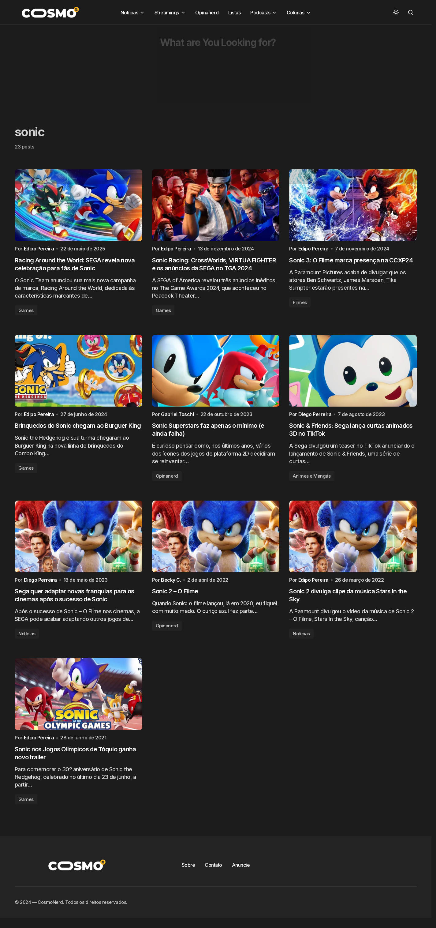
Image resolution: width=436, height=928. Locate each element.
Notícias (26, 638)
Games (26, 312)
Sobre (188, 871)
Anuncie (241, 871)
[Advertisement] (183, 68)
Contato (213, 871)
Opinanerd (167, 479)
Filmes (300, 304)
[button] (396, 12)
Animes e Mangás (311, 479)
